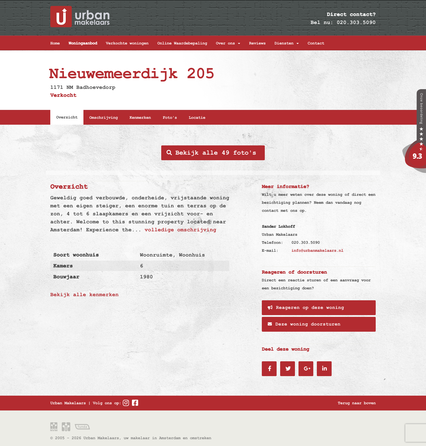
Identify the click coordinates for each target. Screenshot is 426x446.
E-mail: (270, 250)
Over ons (228, 43)
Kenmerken (140, 117)
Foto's (170, 117)
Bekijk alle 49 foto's (211, 152)
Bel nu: (322, 22)
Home (55, 43)
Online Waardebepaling (182, 43)
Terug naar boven (357, 403)
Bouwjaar (66, 277)
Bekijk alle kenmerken (84, 294)
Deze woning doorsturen (304, 324)
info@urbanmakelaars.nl (317, 250)
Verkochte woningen (127, 43)
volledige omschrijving (180, 229)
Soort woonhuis (76, 255)
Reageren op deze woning (306, 307)
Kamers (63, 266)
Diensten (287, 43)
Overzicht (67, 117)
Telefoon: (272, 242)
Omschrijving (103, 117)
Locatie (197, 117)
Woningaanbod (83, 43)
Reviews (257, 43)
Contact (316, 43)
